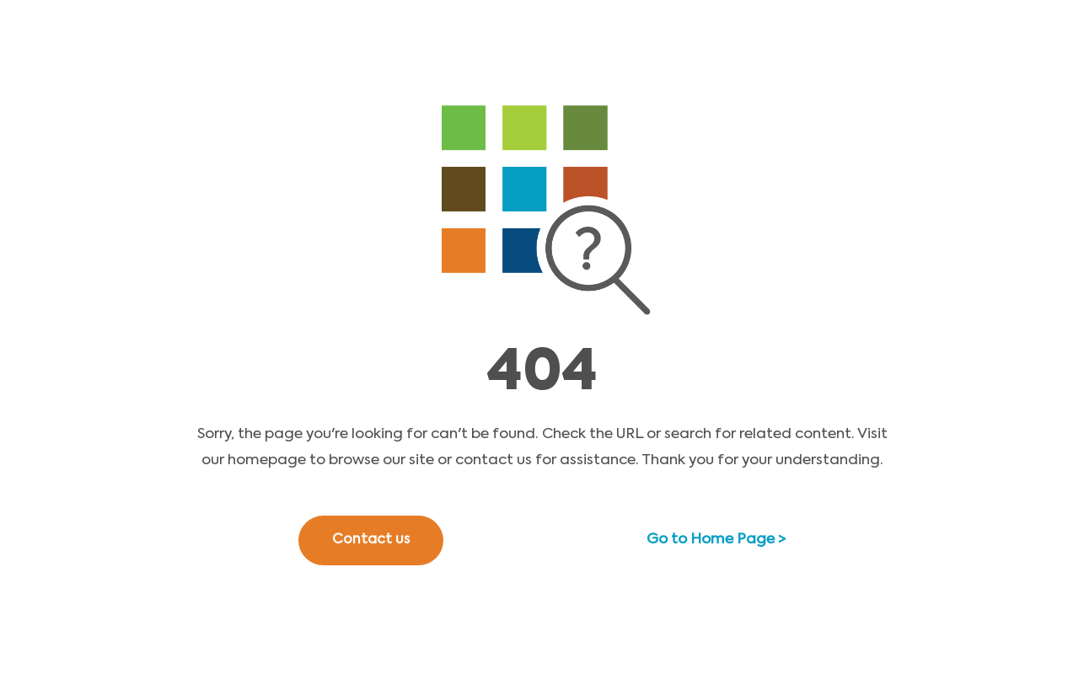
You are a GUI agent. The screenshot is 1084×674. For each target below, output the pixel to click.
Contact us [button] (371, 540)
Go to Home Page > (716, 539)
